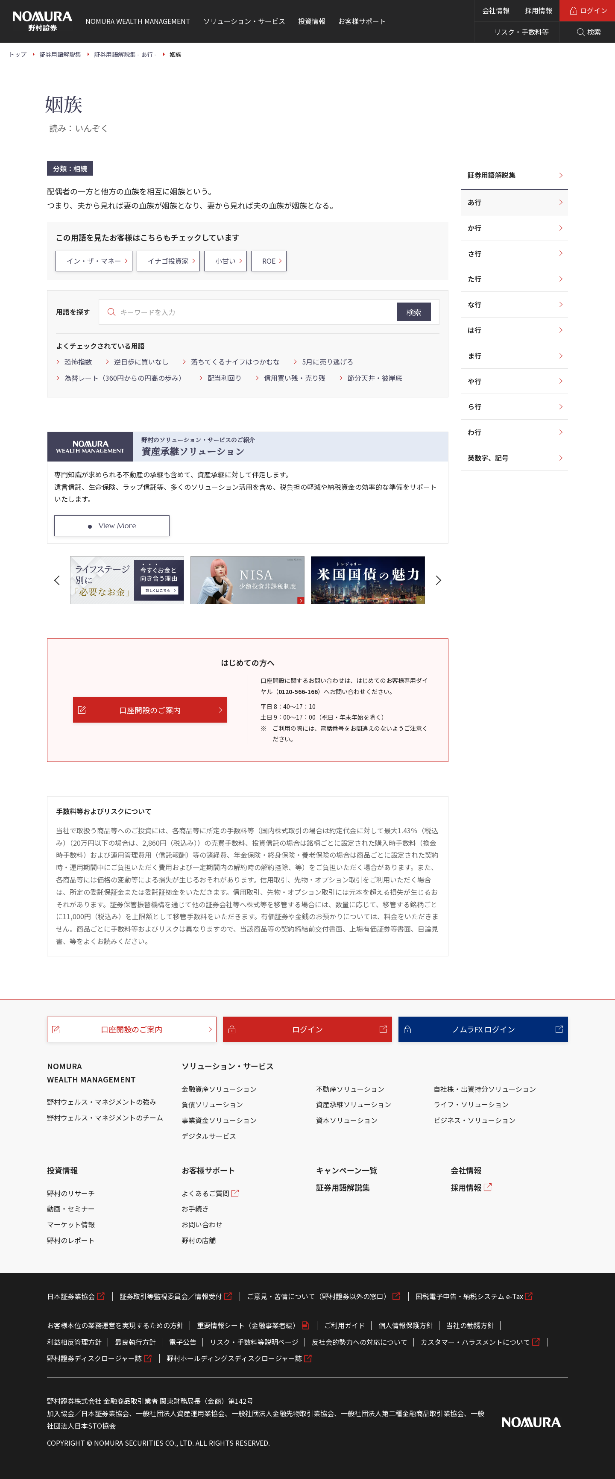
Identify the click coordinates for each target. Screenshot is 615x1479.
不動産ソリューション (350, 1089)
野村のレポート (71, 1240)
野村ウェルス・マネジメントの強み (101, 1102)
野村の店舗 (199, 1240)
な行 (474, 304)
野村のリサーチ (71, 1193)
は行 (474, 330)
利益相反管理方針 (74, 1342)
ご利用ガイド (344, 1325)
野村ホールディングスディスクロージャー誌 (234, 1358)
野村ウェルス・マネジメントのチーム (105, 1117)
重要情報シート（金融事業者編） (248, 1325)
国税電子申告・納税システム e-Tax (469, 1296)
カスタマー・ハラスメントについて (475, 1342)
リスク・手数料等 (521, 31)
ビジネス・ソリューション (474, 1120)
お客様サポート (208, 1170)
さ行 (474, 253)
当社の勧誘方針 (470, 1325)
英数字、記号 (488, 458)
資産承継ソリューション (353, 1104)
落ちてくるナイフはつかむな (235, 361)
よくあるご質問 (205, 1193)
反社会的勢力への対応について (359, 1342)
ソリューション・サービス (228, 1065)
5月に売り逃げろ (328, 361)
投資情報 (62, 1170)
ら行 (474, 406)
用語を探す (73, 311)
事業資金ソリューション (219, 1120)
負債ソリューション (212, 1104)
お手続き (195, 1208)
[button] (58, 580)
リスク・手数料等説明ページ (254, 1342)
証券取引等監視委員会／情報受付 (171, 1296)
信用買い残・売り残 (294, 378)
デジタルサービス (209, 1136)
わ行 (474, 432)
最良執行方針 (135, 1342)
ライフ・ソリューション (471, 1104)
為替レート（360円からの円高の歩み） (124, 378)
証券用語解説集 (491, 175)
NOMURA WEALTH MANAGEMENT (91, 1072)
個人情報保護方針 (405, 1325)
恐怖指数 (78, 361)
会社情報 (496, 10)
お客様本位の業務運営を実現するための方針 (115, 1325)
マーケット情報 (71, 1224)
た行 (474, 278)
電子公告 (182, 1342)
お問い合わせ (202, 1224)
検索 (414, 312)
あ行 (474, 202)
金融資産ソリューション (219, 1089)
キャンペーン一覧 (346, 1170)
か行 (474, 228)
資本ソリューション (347, 1120)
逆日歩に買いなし (141, 361)
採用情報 (538, 10)
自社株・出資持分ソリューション (484, 1089)
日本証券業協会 (71, 1296)
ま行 (474, 355)
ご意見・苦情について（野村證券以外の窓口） (318, 1296)
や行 (474, 381)
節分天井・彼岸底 (375, 378)
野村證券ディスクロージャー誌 (94, 1358)
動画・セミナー (71, 1208)
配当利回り (225, 378)
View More (117, 525)
